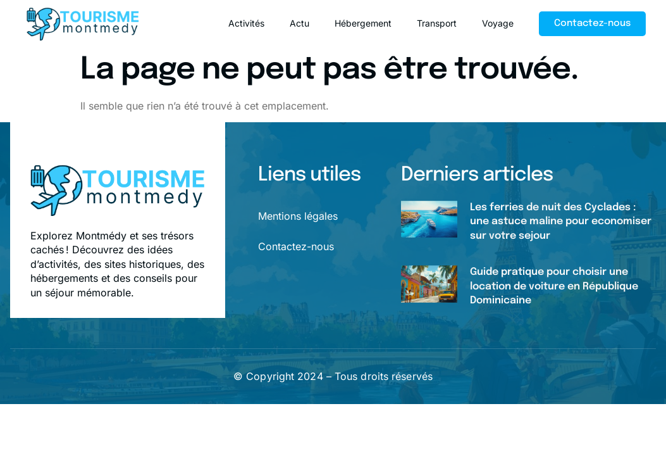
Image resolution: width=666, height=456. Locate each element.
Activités (246, 23)
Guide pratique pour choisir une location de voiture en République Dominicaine (554, 286)
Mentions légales (298, 216)
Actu (299, 23)
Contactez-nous (296, 246)
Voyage (498, 23)
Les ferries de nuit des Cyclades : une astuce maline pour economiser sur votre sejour (560, 221)
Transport (437, 23)
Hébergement (363, 23)
